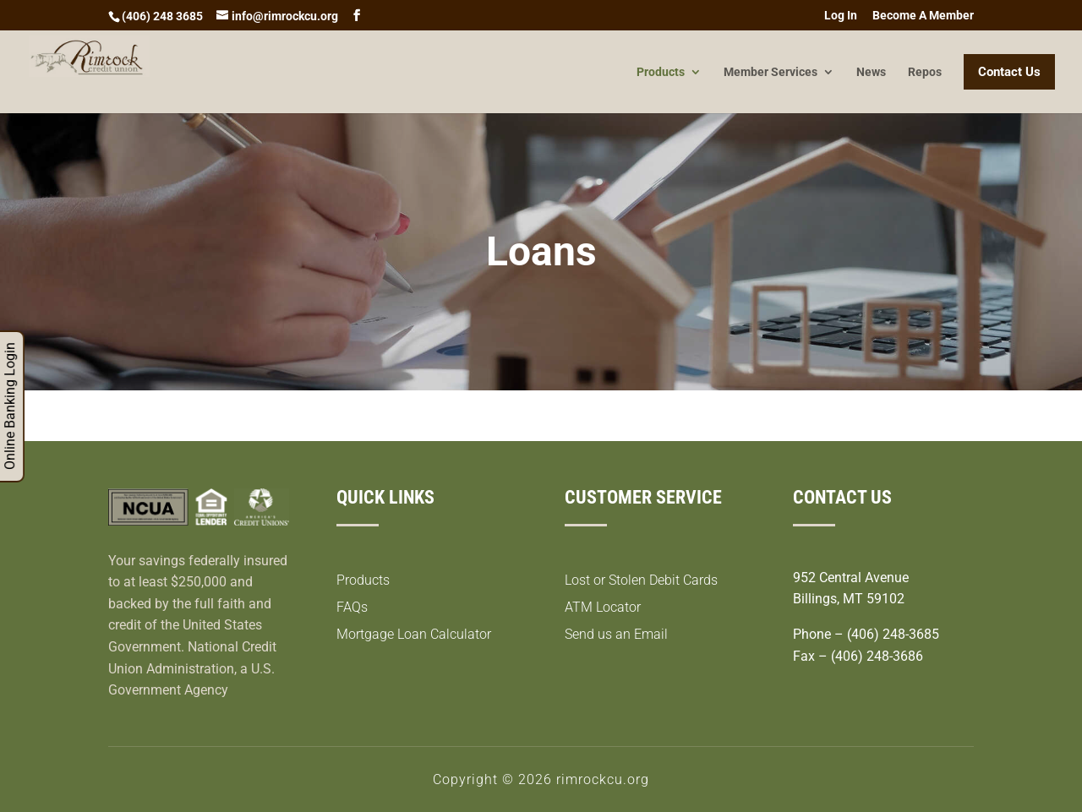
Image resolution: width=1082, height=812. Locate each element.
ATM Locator (603, 607)
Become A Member (923, 15)
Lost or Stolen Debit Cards (641, 580)
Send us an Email (616, 634)
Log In (840, 15)
